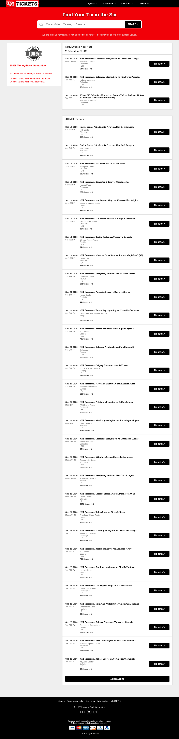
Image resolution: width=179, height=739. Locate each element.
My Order (102, 701)
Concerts (109, 3)
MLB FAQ (115, 701)
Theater (127, 3)
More (144, 3)
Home (61, 701)
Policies (90, 701)
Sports (92, 3)
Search (133, 24)
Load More (117, 678)
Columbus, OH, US (76, 51)
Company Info (75, 701)
